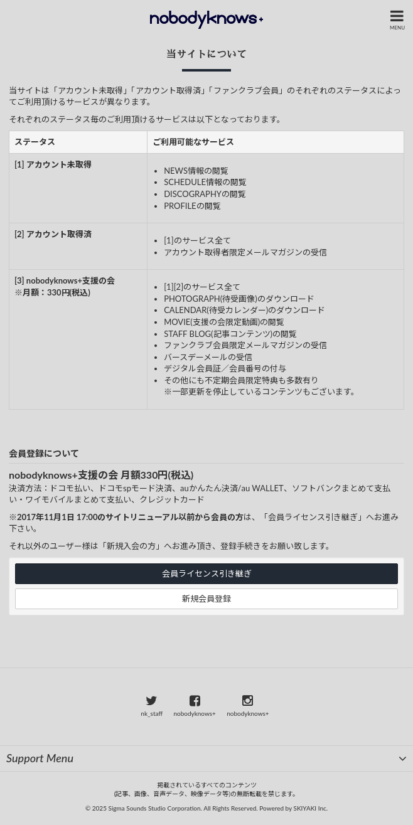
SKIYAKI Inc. (311, 808)
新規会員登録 (206, 598)
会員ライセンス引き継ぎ (207, 573)
